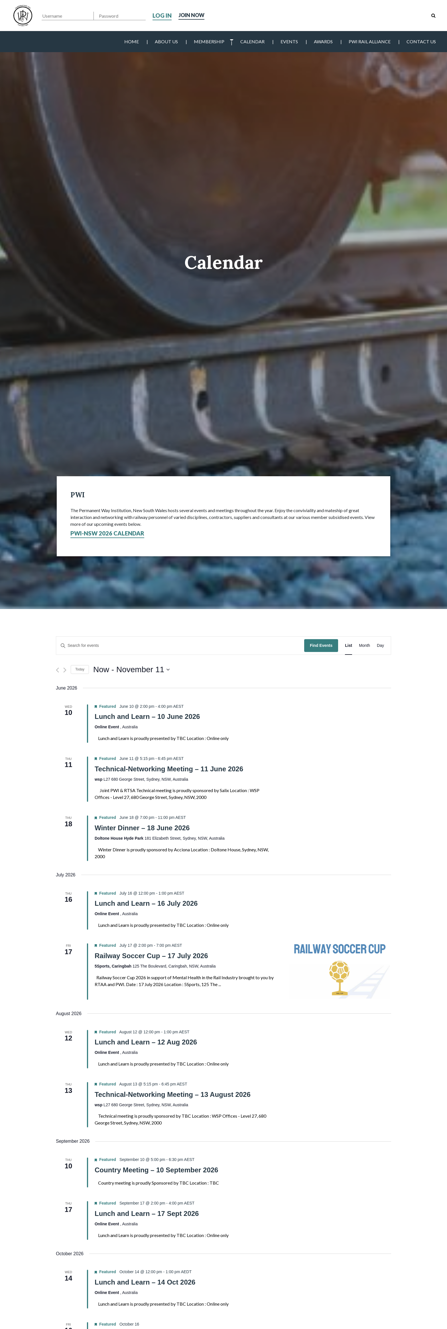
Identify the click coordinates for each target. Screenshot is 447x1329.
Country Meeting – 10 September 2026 (156, 1170)
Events (289, 41)
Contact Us (421, 41)
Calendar (252, 41)
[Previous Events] (57, 670)
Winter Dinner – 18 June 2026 (142, 828)
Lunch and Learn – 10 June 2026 (147, 716)
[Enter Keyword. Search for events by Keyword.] (180, 646)
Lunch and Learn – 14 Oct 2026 (145, 1282)
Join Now (193, 15)
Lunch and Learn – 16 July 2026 (146, 903)
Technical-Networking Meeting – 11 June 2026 (169, 769)
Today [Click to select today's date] (79, 669)
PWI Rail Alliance (370, 41)
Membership (209, 41)
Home (131, 41)
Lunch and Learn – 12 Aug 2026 (146, 1042)
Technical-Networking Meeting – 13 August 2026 (173, 1094)
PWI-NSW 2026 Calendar (107, 533)
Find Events (321, 645)
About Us (166, 41)
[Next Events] (64, 670)
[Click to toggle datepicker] (131, 669)
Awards (323, 41)
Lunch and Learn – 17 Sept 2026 (147, 1213)
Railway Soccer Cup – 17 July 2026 (151, 956)
